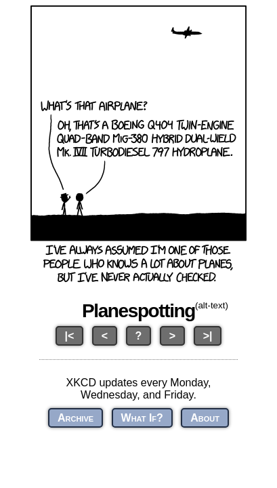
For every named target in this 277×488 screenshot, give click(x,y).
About (204, 418)
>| (208, 336)
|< (69, 336)
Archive (75, 418)
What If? (142, 418)
